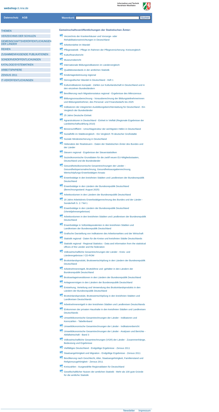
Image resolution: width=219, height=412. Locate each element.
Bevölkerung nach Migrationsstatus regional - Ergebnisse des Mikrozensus (102, 93)
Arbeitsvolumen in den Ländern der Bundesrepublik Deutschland (97, 194)
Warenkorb (68, 17)
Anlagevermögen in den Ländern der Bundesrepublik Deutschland (98, 282)
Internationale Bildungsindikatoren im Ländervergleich (91, 65)
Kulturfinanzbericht (73, 55)
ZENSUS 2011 (9, 75)
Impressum (145, 410)
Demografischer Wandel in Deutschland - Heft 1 (88, 80)
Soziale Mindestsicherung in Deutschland (85, 139)
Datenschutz (11, 17)
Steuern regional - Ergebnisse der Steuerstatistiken (90, 152)
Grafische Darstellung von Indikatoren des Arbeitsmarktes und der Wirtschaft (103, 233)
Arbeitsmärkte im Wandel (77, 44)
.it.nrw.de (16, 8)
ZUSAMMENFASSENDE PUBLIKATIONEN (24, 54)
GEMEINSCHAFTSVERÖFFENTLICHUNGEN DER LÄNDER (25, 42)
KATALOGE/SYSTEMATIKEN (17, 64)
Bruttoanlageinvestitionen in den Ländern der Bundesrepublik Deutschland (102, 277)
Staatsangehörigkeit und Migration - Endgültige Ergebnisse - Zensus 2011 (102, 353)
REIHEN (5, 49)
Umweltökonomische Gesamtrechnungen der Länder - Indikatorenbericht (101, 326)
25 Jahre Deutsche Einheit (77, 115)
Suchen (145, 17)
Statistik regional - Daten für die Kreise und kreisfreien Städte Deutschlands (103, 238)
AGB (24, 17)
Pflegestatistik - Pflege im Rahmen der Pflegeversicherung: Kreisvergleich (102, 49)
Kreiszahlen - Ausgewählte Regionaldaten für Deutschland (94, 366)
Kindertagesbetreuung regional (80, 75)
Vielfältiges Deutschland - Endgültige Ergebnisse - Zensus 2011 (97, 348)
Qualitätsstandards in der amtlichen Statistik (86, 70)
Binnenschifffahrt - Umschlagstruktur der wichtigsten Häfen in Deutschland (102, 129)
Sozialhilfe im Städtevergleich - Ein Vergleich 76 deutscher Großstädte (100, 134)
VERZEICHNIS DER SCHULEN (18, 36)
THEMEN (6, 31)
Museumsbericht (72, 60)
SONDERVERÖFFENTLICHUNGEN (21, 59)
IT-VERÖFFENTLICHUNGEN (17, 80)
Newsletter (129, 410)
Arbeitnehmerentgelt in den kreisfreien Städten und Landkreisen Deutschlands (104, 304)
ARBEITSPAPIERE (11, 70)
